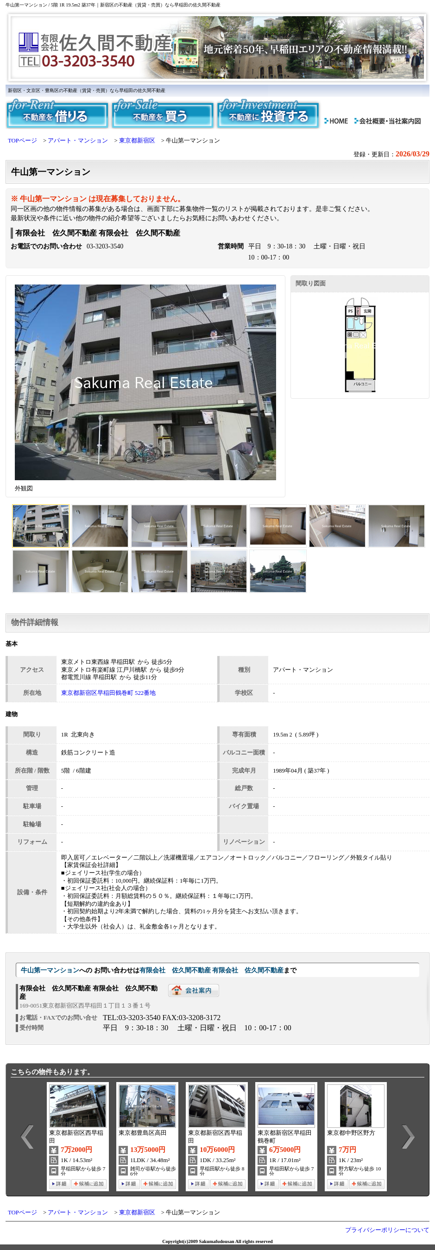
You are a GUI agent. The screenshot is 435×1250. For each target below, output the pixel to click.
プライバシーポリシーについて (387, 1230)
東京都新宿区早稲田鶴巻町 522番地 (108, 693)
